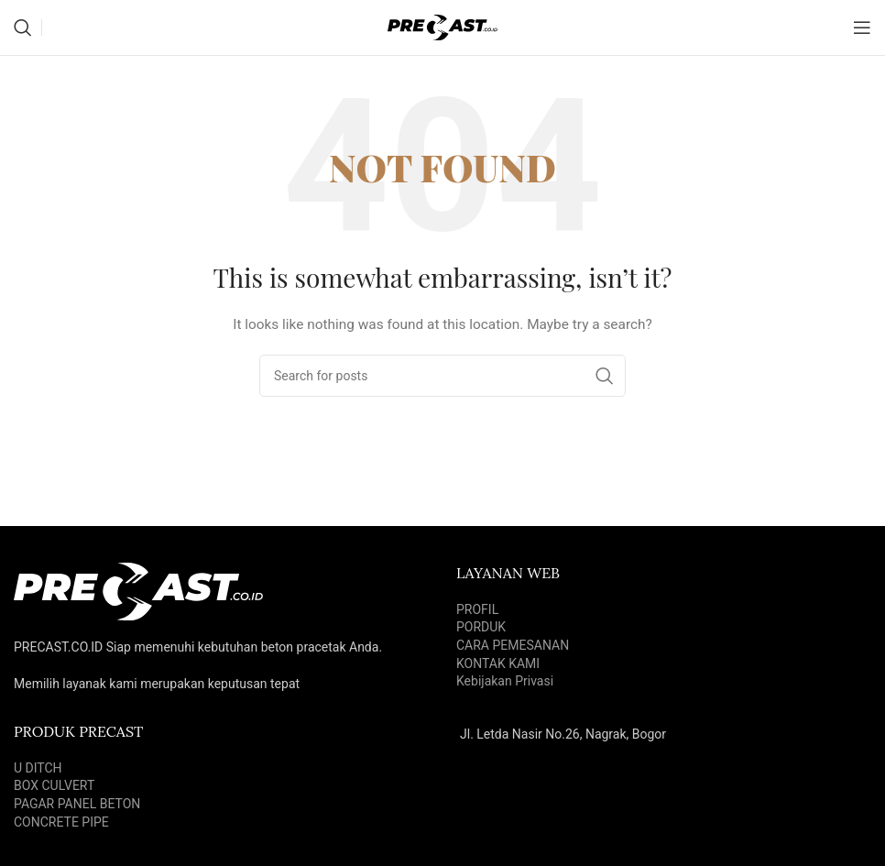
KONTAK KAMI (498, 663)
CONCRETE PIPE (61, 822)
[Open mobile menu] (862, 27)
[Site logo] (442, 26)
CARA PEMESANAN (512, 645)
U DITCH (38, 768)
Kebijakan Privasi (504, 681)
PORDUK (481, 626)
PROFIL (477, 609)
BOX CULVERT (54, 785)
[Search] (23, 27)
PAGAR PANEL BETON (77, 803)
